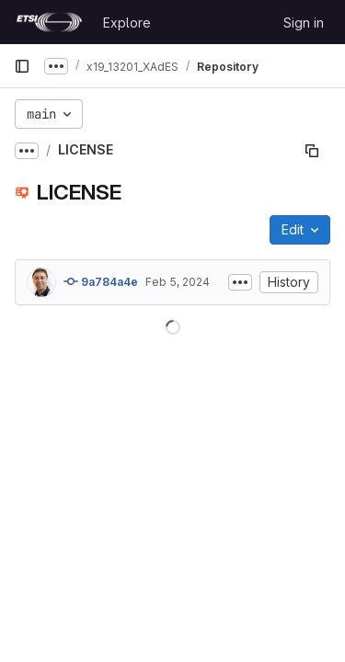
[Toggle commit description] (240, 282)
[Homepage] (49, 22)
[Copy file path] (312, 151)
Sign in (303, 22)
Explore (127, 22)
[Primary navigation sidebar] (22, 66)
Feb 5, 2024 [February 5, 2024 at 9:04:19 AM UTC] (177, 282)
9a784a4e (100, 281)
